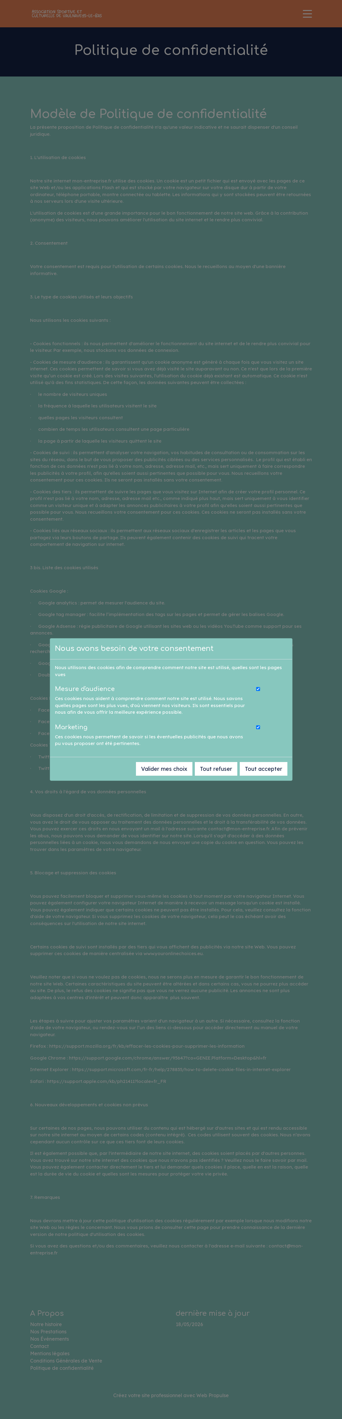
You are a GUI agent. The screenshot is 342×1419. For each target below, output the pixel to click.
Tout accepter (263, 768)
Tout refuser (216, 768)
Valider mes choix (164, 768)
